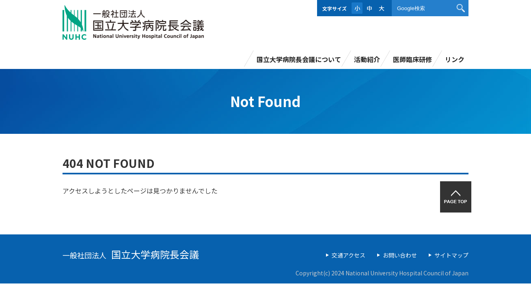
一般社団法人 (131, 255)
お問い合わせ (400, 255)
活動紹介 (367, 59)
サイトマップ (451, 255)
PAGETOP (455, 197)
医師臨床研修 (412, 59)
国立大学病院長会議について (299, 59)
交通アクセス (348, 255)
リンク (454, 59)
